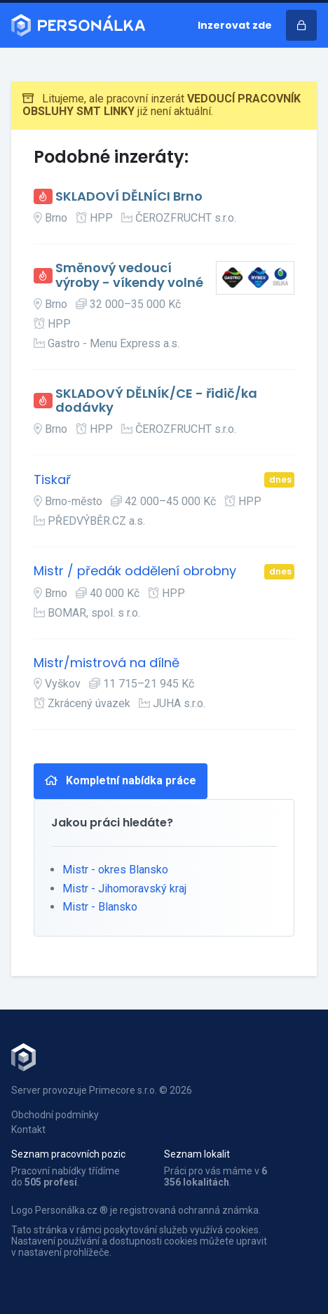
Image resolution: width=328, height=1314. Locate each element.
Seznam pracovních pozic (68, 1154)
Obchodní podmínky (55, 1114)
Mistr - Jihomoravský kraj (124, 888)
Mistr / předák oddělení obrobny (135, 571)
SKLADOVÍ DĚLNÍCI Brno (129, 196)
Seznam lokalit (197, 1154)
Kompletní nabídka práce (120, 780)
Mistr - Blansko (99, 906)
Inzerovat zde (235, 25)
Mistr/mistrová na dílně (106, 663)
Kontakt (28, 1129)
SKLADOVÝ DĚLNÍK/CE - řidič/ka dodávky (156, 401)
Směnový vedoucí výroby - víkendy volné (129, 275)
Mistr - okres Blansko (115, 869)
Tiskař (52, 480)
